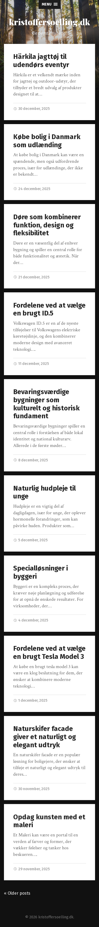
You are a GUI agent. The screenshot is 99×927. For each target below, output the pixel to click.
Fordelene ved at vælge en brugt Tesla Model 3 (49, 652)
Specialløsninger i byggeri (40, 572)
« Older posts (17, 893)
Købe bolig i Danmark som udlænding (47, 141)
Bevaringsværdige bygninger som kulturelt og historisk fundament (46, 404)
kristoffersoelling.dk (49, 21)
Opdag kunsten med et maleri (49, 821)
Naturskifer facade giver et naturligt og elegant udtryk (44, 737)
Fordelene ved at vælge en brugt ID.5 (49, 309)
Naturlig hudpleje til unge (44, 492)
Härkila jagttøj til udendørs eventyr (41, 61)
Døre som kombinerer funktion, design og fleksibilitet (47, 225)
